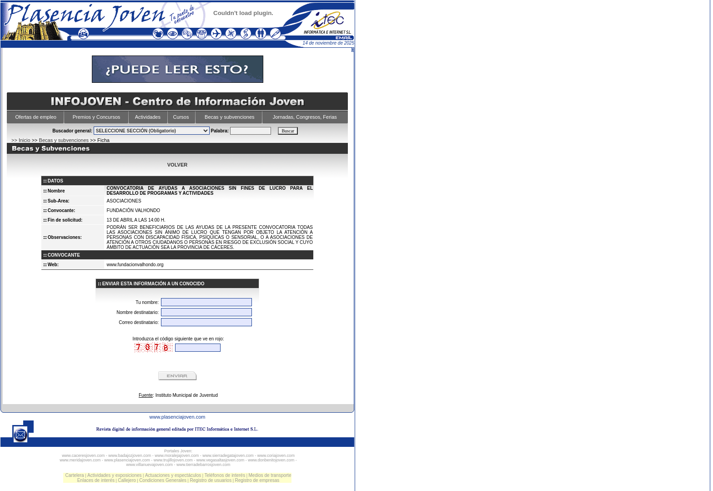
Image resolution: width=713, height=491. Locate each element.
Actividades (148, 117)
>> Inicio (20, 140)
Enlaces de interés (96, 480)
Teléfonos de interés (225, 475)
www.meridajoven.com (80, 460)
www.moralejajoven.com (177, 455)
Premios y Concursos (97, 117)
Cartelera (74, 475)
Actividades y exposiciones (114, 475)
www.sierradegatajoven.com (228, 455)
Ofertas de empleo (35, 117)
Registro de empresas (257, 480)
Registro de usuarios (210, 480)
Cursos (181, 117)
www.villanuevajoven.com (149, 464)
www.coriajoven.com (276, 455)
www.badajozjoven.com (129, 455)
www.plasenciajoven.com (178, 417)
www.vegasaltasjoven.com (220, 460)
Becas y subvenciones (229, 117)
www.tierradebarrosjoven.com (203, 464)
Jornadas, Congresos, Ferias (305, 117)
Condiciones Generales (162, 480)
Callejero (127, 480)
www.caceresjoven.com (83, 455)
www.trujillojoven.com (173, 460)
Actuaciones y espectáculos (173, 475)
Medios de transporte (270, 475)
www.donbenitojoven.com (271, 460)
